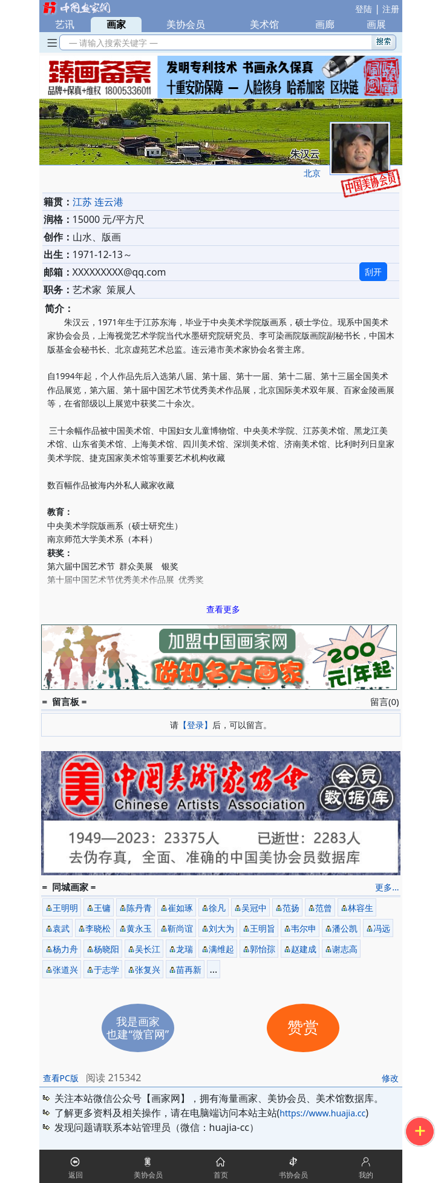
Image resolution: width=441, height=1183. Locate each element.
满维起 (221, 949)
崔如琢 (180, 907)
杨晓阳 (106, 949)
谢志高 (345, 949)
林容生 (360, 907)
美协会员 (185, 24)
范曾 (323, 907)
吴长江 (147, 949)
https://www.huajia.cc (322, 1113)
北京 (312, 173)
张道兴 (65, 969)
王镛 (102, 907)
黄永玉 (139, 928)
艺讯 (64, 24)
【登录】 (195, 725)
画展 (376, 24)
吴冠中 (254, 907)
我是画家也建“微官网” (137, 1027)
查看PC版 (61, 1078)
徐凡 (217, 907)
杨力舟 (65, 949)
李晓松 (98, 928)
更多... (387, 887)
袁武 (61, 928)
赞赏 (303, 1027)
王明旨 (262, 928)
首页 (221, 1175)
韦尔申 (303, 928)
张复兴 (147, 969)
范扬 (291, 907)
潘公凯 (345, 928)
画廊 (325, 24)
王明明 (65, 907)
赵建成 (303, 949)
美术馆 (264, 24)
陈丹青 (139, 907)
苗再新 (188, 969)
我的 (366, 1175)
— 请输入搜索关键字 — (111, 42)
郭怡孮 (262, 949)
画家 (116, 24)
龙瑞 (184, 949)
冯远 (381, 928)
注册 (390, 9)
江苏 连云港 (98, 201)
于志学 (106, 969)
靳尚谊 (180, 928)
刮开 (373, 271)
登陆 (363, 9)
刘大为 (221, 928)
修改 (390, 1078)
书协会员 (293, 1175)
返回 (75, 1175)
